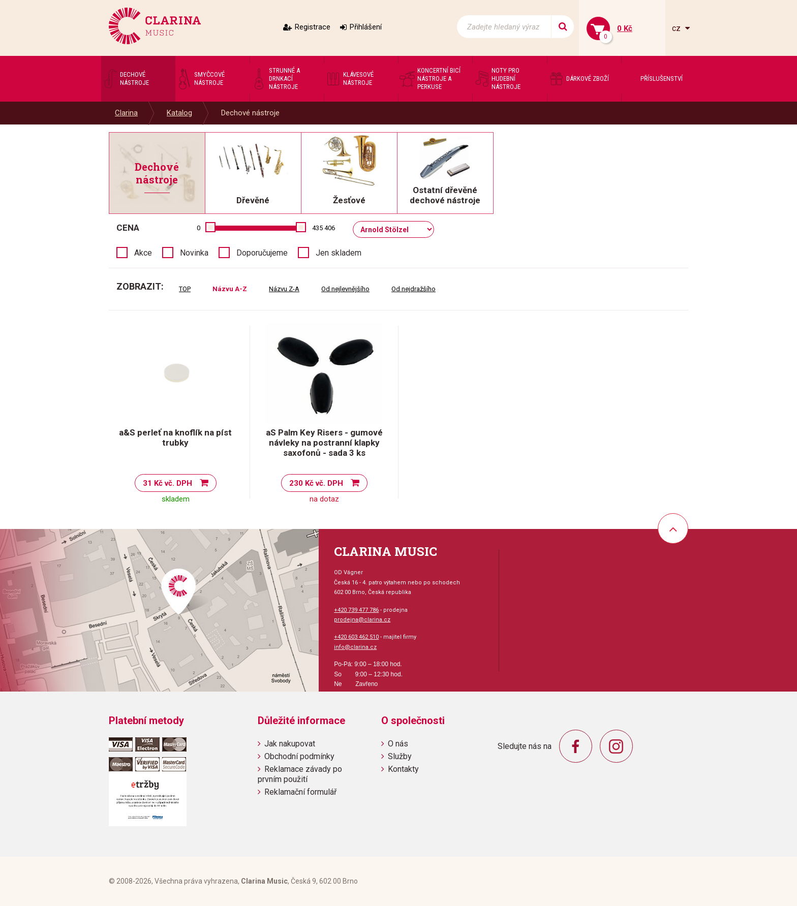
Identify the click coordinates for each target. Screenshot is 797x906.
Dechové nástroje (250, 112)
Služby (400, 756)
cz (677, 28)
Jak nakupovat (289, 743)
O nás (398, 743)
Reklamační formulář (300, 792)
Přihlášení (366, 27)
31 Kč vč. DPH (167, 483)
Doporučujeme (262, 253)
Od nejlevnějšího (345, 289)
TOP (185, 289)
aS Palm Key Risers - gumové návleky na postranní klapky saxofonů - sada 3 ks (324, 442)
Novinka (194, 253)
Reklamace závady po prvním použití (300, 774)
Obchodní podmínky (299, 756)
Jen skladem (338, 253)
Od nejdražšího (413, 289)
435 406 (323, 228)
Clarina (126, 112)
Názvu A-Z (229, 289)
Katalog (179, 112)
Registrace (312, 27)
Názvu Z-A (284, 289)
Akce (143, 253)
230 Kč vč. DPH (316, 483)
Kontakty (403, 769)
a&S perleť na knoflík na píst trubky (175, 437)
